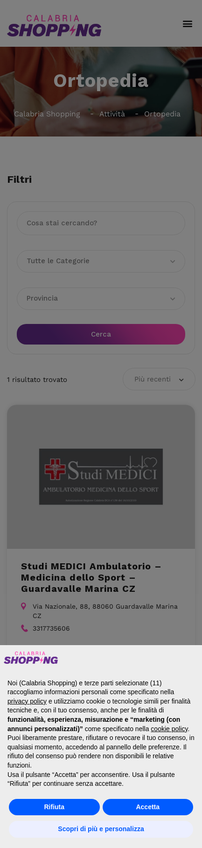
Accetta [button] (148, 807)
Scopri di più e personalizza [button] (101, 829)
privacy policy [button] (27, 701)
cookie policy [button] (169, 729)
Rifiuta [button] (54, 807)
